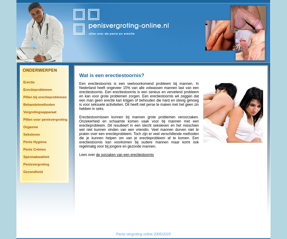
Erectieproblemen (37, 89)
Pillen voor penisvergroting (45, 119)
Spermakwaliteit (36, 157)
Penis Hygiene (35, 142)
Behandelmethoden (39, 104)
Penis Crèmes (34, 149)
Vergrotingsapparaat (40, 112)
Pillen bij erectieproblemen (45, 97)
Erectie (29, 82)
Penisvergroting (36, 164)
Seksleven (31, 134)
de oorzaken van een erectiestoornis (125, 155)
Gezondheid (33, 172)
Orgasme (30, 127)
